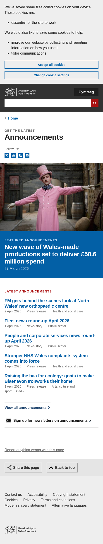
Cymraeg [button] (86, 92)
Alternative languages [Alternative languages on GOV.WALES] (69, 505)
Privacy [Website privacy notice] (29, 500)
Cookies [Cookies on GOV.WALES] (11, 500)
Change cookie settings (51, 75)
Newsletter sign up (27, 155)
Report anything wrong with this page (34, 450)
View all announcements (26, 408)
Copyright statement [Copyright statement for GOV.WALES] (69, 494)
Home (13, 118)
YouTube (13, 155)
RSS (20, 155)
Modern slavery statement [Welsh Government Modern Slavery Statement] (25, 505)
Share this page (26, 468)
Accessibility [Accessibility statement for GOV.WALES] (37, 494)
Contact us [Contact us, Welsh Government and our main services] (13, 494)
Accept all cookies (51, 65)
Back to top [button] (65, 468)
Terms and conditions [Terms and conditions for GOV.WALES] (58, 500)
